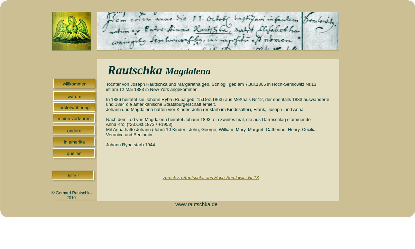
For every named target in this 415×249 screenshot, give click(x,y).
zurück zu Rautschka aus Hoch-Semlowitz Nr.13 (211, 177)
